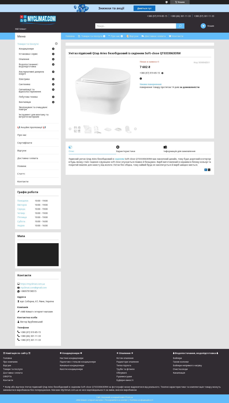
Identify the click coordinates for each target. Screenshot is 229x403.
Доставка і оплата (27, 158)
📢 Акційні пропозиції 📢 (31, 127)
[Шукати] (180, 26)
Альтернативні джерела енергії (31, 73)
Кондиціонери (26, 49)
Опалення (24, 59)
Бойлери (177, 358)
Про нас (21, 134)
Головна (70, 36)
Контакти (22, 181)
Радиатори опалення (127, 361)
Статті (21, 173)
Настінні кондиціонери (71, 358)
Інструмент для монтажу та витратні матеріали (33, 116)
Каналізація (179, 372)
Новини (21, 165)
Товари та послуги (27, 43)
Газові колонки (181, 361)
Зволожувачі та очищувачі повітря (33, 108)
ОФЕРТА (7, 376)
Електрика (24, 79)
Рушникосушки (124, 376)
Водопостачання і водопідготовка (28, 65)
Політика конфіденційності (141, 400)
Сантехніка (24, 84)
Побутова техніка (28, 97)
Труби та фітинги (125, 369)
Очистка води (180, 369)
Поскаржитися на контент (116, 400)
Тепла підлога (123, 365)
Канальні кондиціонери (72, 365)
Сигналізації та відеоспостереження (30, 90)
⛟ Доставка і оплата (153, 36)
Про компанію (10, 361)
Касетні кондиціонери (71, 369)
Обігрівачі (121, 372)
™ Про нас (114, 36)
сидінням (119, 158)
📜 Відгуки (132, 36)
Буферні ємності (124, 380)
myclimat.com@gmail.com (33, 287)
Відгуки (21, 150)
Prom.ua (129, 397)
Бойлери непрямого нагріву (187, 365)
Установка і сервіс (28, 54)
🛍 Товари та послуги (90, 36)
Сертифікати (24, 142)
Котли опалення (124, 358)
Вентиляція (25, 102)
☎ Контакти (176, 36)
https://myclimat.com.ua (32, 284)
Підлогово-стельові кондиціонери (78, 361)
